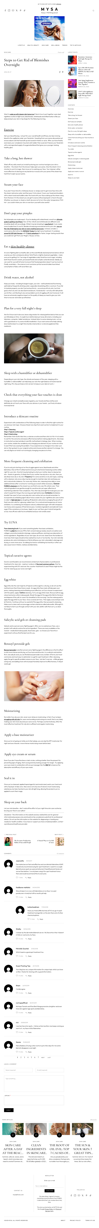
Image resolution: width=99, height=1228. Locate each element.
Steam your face (73, 118)
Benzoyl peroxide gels (74, 162)
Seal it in (70, 174)
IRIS (48, 765)
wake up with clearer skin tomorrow (22, 114)
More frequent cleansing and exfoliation (80, 146)
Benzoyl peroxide (10, 650)
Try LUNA (71, 149)
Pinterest (21, 10)
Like (17, 877)
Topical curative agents (75, 152)
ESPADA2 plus (28, 231)
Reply (29, 877)
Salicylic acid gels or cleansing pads (78, 159)
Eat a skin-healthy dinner (75, 125)
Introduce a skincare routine (76, 143)
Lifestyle (21, 45)
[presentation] (19, 1100)
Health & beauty (33, 45)
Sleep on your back (73, 178)
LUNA (13, 531)
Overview (71, 109)
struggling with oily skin (12, 719)
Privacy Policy (49, 1209)
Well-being (55, 45)
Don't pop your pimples (75, 122)
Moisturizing (71, 165)
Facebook (5, 10)
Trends (64, 45)
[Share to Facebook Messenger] (63, 72)
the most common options (45, 564)
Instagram (9, 10)
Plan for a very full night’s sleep (77, 131)
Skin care (45, 45)
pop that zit (49, 224)
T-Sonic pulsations (32, 233)
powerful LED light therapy (13, 233)
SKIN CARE (7, 52)
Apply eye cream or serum (76, 171)
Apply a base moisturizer (75, 168)
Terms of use (90, 1220)
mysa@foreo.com (18, 1194)
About (63, 1220)
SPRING (58, 4)
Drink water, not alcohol (75, 128)
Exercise (70, 112)
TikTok (24, 10)
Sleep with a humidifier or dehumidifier (79, 134)
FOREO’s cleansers (10, 486)
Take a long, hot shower (75, 115)
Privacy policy (75, 1220)
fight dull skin (15, 500)
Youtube (13, 10)
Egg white (71, 155)
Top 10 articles (75, 45)
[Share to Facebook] (60, 72)
